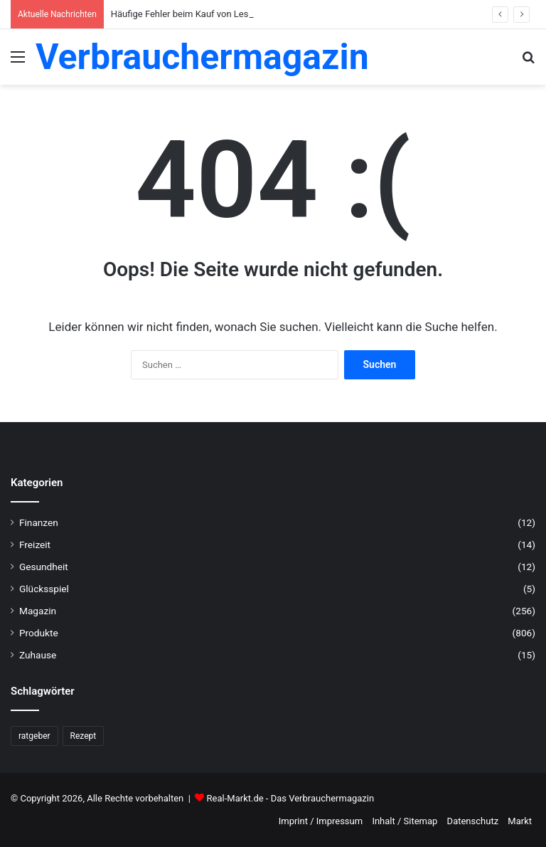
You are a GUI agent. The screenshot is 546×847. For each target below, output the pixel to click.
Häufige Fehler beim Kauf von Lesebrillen (195, 14)
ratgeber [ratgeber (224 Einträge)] (34, 736)
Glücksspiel (44, 588)
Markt (520, 821)
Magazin (37, 610)
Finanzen (38, 522)
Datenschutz (472, 821)
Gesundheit (43, 566)
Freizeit (34, 544)
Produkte (38, 632)
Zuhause (37, 655)
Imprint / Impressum (321, 821)
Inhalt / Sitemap (404, 821)
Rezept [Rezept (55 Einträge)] (83, 736)
